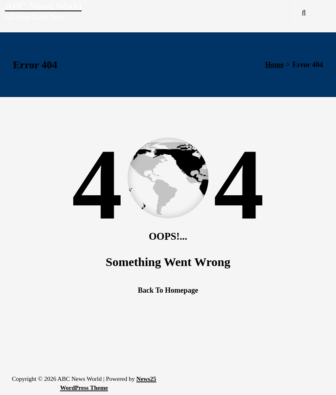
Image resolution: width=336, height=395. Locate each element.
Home (274, 65)
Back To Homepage (168, 290)
